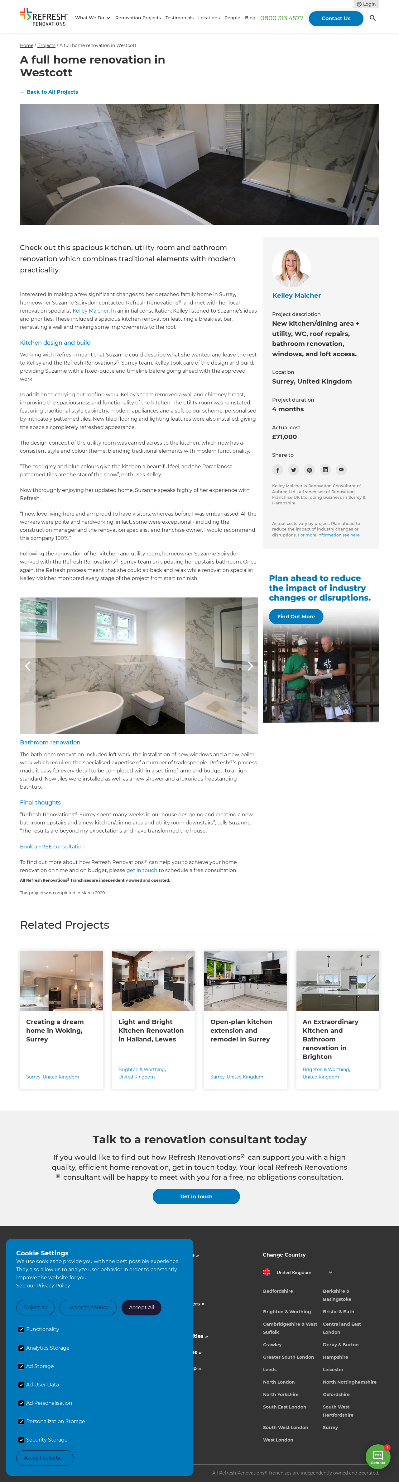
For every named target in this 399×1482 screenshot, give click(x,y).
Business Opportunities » (175, 1336)
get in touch (142, 870)
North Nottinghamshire (350, 1382)
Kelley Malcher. (91, 311)
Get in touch (196, 1197)
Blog (250, 18)
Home (26, 45)
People (232, 18)
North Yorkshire (281, 1394)
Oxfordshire (336, 1394)
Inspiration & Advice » (170, 1255)
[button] (92, 18)
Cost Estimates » (164, 1271)
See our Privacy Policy (43, 1286)
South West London (285, 1427)
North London (279, 1382)
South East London (284, 1407)
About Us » (156, 1288)
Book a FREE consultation (52, 847)
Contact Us (336, 18)
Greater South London (288, 1357)
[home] (46, 18)
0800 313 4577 (282, 18)
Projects (46, 45)
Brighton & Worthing (287, 1311)
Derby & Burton (341, 1344)
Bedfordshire (278, 1291)
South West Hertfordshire (338, 1411)
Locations (209, 18)
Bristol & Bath (338, 1311)
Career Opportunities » (172, 1352)
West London (278, 1440)
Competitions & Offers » (173, 1304)
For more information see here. (329, 534)
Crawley (272, 1344)
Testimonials (180, 18)
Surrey (330, 1427)
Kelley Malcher (296, 295)
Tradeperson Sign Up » (171, 1368)
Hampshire (335, 1357)
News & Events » (163, 1320)
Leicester (333, 1369)
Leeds (269, 1369)
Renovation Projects (138, 18)
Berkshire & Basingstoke (337, 1295)
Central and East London (342, 1328)
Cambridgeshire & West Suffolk (290, 1328)
